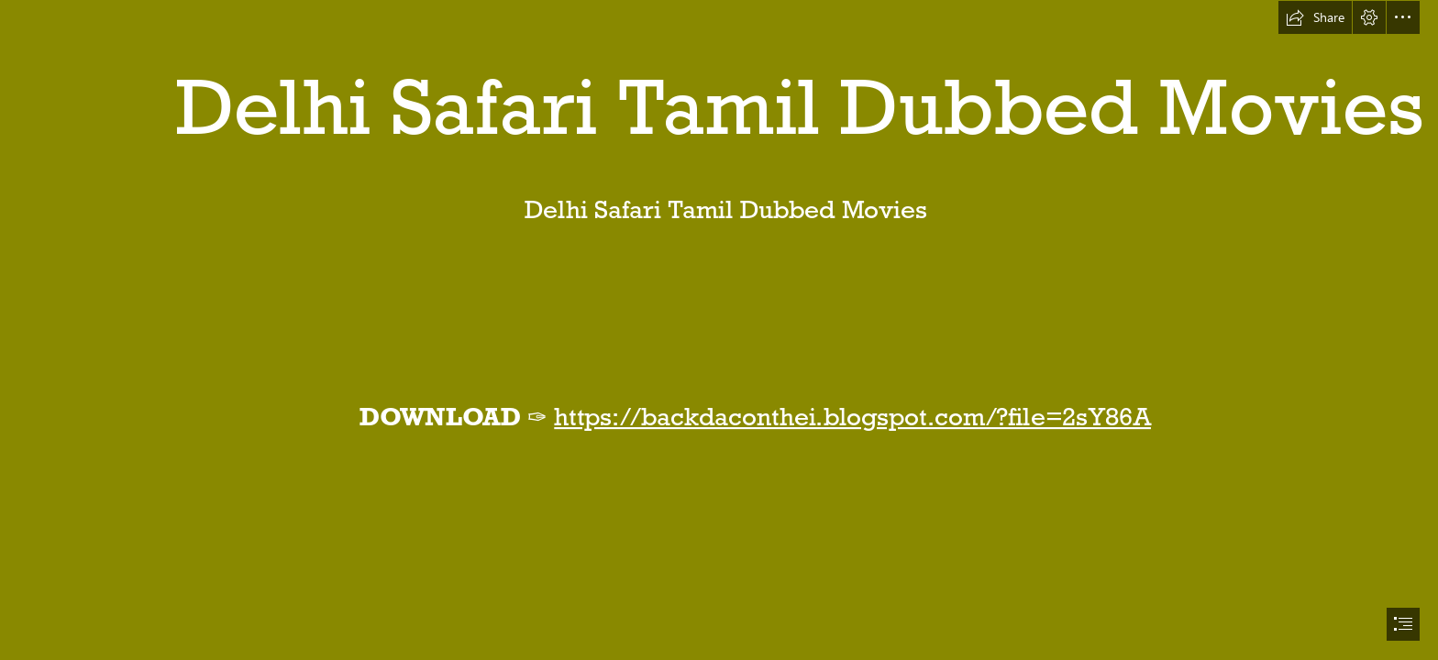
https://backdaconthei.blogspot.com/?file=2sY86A (853, 416)
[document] (719, 330)
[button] (1315, 17)
